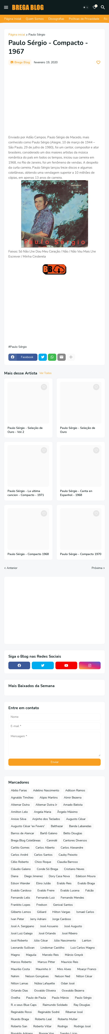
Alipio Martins (49, 798)
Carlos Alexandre (72, 848)
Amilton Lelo (19, 812)
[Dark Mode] (85, 7)
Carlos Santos (43, 855)
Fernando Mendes (72, 898)
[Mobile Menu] (6, 7)
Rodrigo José (82, 1026)
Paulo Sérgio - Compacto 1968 (28, 554)
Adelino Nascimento (46, 790)
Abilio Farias (19, 790)
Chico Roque (43, 862)
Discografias (56, 19)
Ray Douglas (82, 1005)
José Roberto (19, 941)
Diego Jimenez (33, 876)
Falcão (89, 891)
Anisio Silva (18, 819)
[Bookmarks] (94, 7)
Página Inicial (12, 19)
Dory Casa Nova (59, 876)
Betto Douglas (72, 833)
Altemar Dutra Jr (46, 805)
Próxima (97, 568)
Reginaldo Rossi (21, 1012)
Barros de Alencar (22, 833)
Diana (14, 876)
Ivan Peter (17, 919)
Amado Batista (72, 805)
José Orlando (47, 933)
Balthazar (57, 826)
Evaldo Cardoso (21, 891)
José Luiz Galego (22, 933)
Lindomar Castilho (52, 948)
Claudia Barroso (67, 862)
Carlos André (19, 855)
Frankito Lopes (20, 905)
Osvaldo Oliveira (45, 991)
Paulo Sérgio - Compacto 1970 (80, 554)
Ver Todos (45, 373)
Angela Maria (42, 812)
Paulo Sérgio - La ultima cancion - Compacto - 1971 (26, 493)
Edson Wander (20, 883)
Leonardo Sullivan (23, 948)
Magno (15, 955)
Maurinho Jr (43, 969)
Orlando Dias (19, 991)
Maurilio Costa (20, 969)
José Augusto (73, 926)
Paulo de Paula (36, 998)
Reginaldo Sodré (48, 1012)
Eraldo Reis (64, 883)
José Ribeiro (69, 933)
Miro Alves (64, 969)
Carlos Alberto (45, 848)
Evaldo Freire (45, 891)
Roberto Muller (67, 1019)
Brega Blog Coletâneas (26, 840)
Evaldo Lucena (69, 891)
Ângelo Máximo (67, 812)
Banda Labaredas (80, 826)
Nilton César (84, 976)
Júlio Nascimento (65, 941)
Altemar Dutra (20, 805)
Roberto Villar (42, 1026)
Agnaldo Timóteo (22, 798)
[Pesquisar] (103, 7)
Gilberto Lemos (21, 912)
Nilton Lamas (19, 983)
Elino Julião (43, 883)
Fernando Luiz (45, 898)
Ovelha (15, 998)
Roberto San (19, 1026)
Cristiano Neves (74, 869)
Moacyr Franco (86, 969)
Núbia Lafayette (44, 983)
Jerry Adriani (38, 919)
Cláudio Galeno (21, 869)
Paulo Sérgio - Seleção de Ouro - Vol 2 (25, 430)
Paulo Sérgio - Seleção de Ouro (77, 430)
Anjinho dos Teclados (46, 819)
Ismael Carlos (85, 912)
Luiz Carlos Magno (83, 948)
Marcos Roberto (21, 962)
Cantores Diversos (75, 840)
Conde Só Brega (47, 869)
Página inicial (16, 35)
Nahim (15, 976)
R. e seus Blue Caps (24, 1005)
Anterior (12, 568)
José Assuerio (49, 926)
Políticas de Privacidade (84, 19)
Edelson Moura (85, 876)
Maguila (31, 955)
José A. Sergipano (22, 926)
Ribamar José (74, 1012)
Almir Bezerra (72, 798)
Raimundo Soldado (55, 1005)
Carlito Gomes (20, 848)
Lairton (86, 941)
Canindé (52, 840)
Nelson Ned (62, 976)
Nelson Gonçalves (37, 976)
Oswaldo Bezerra (73, 991)
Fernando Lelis (20, 898)
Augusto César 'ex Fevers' (28, 826)
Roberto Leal (43, 1019)
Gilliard (41, 912)
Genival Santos (63, 905)
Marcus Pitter (46, 962)
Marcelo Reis (50, 955)
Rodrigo (63, 1026)
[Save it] (98, 62)
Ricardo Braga (20, 1019)
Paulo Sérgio (36, 35)
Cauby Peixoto (68, 855)
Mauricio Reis (69, 962)
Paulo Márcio (60, 998)
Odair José (67, 983)
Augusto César (76, 819)
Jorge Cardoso (61, 919)
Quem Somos (35, 19)
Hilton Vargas (61, 912)
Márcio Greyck (74, 955)
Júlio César (41, 941)
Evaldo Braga (86, 883)
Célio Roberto (20, 862)
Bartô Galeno (48, 833)
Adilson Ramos (75, 790)
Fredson (41, 905)
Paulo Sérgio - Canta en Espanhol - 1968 (76, 493)
